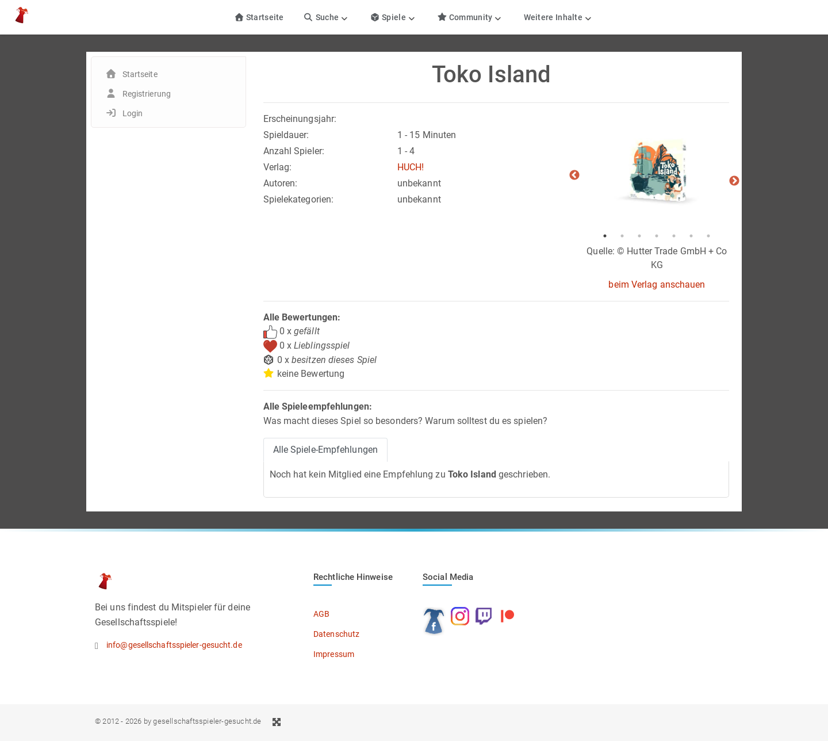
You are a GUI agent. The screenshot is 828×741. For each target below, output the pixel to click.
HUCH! (410, 167)
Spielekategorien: (298, 199)
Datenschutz (336, 634)
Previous (574, 175)
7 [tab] (708, 236)
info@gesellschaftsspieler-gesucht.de (174, 645)
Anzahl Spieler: (294, 151)
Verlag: (277, 167)
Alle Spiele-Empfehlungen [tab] (325, 449)
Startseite (259, 17)
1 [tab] (605, 236)
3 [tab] (639, 236)
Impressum (333, 654)
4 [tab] (656, 236)
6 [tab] (691, 236)
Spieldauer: (286, 134)
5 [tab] (674, 236)
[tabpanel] (657, 169)
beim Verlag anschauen (656, 284)
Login (132, 113)
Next (734, 181)
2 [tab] (622, 236)
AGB (321, 613)
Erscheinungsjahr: (300, 118)
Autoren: (280, 183)
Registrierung (146, 93)
